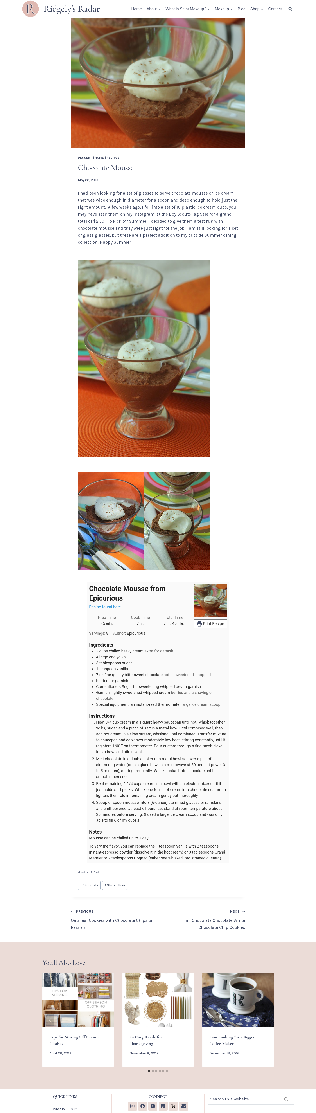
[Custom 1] (173, 1106)
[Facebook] (142, 1106)
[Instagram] (132, 1106)
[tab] (149, 1071)
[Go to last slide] (50, 1020)
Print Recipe (210, 623)
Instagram (143, 214)
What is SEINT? (65, 1109)
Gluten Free (115, 885)
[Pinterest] (163, 1106)
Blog (242, 9)
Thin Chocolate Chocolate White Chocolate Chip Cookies (203, 919)
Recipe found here (105, 607)
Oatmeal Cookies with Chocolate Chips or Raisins (112, 919)
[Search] (251, 1099)
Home (136, 9)
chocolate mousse (189, 193)
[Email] (183, 1106)
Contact (275, 9)
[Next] (266, 1020)
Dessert (85, 158)
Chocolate (89, 885)
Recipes (113, 158)
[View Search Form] (290, 9)
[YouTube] (152, 1106)
